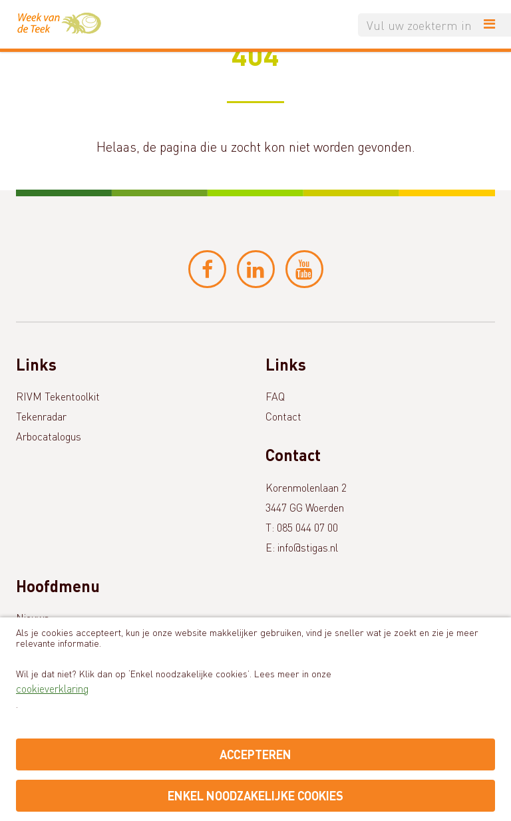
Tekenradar (41, 416)
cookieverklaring (52, 688)
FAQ (275, 396)
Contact (283, 416)
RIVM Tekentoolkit (58, 396)
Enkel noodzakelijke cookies (255, 795)
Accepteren (255, 754)
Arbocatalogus (48, 436)
